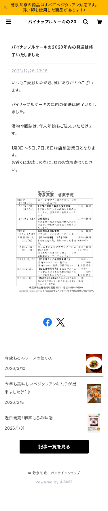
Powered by (54, 482)
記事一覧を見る (54, 446)
